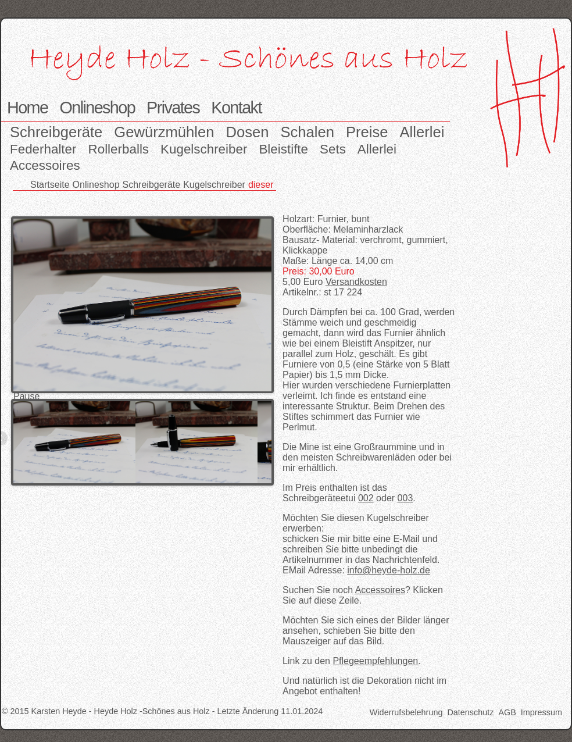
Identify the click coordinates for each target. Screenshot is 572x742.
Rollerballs (118, 149)
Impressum (541, 712)
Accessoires (45, 165)
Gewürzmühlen (164, 132)
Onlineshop (97, 107)
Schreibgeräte (56, 132)
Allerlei (422, 132)
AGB (507, 712)
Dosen (247, 132)
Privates (172, 107)
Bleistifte (283, 149)
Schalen (307, 132)
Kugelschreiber (203, 149)
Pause (26, 396)
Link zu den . (352, 661)
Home (27, 107)
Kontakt (236, 107)
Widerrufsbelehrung (406, 712)
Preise (367, 132)
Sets (333, 149)
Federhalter (43, 149)
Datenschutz (470, 712)
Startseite (50, 185)
